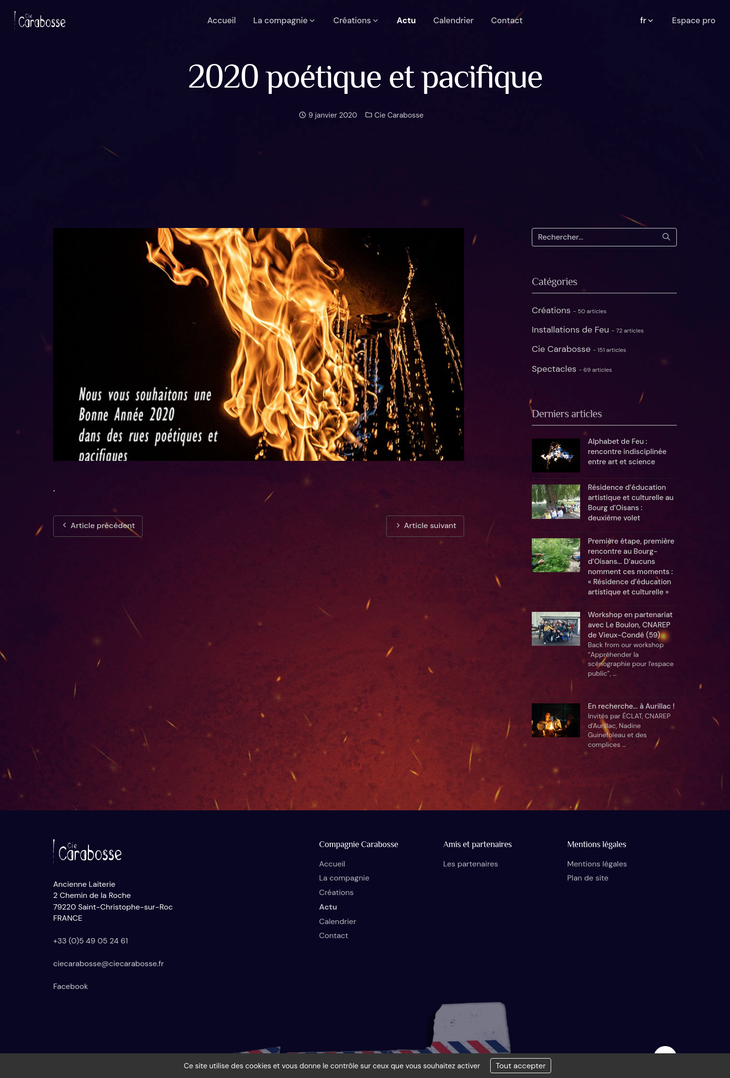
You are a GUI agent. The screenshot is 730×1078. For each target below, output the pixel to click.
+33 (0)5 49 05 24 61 (90, 941)
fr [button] (647, 20)
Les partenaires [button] (470, 864)
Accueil (332, 864)
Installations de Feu (588, 329)
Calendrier (337, 921)
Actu (328, 907)
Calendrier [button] (453, 20)
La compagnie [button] (284, 20)
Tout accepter (521, 1066)
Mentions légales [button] (597, 864)
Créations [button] (357, 20)
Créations (569, 310)
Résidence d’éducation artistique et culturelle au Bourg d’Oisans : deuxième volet (630, 503)
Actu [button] (406, 20)
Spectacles (572, 369)
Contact (333, 935)
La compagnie (344, 878)
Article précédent (98, 525)
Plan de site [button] (587, 878)
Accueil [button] (221, 20)
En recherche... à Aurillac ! (631, 706)
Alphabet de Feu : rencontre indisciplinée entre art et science (627, 452)
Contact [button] (507, 20)
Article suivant (425, 525)
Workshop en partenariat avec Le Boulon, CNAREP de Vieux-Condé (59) (630, 625)
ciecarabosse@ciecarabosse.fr (108, 963)
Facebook (70, 986)
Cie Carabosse (398, 115)
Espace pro (693, 20)
